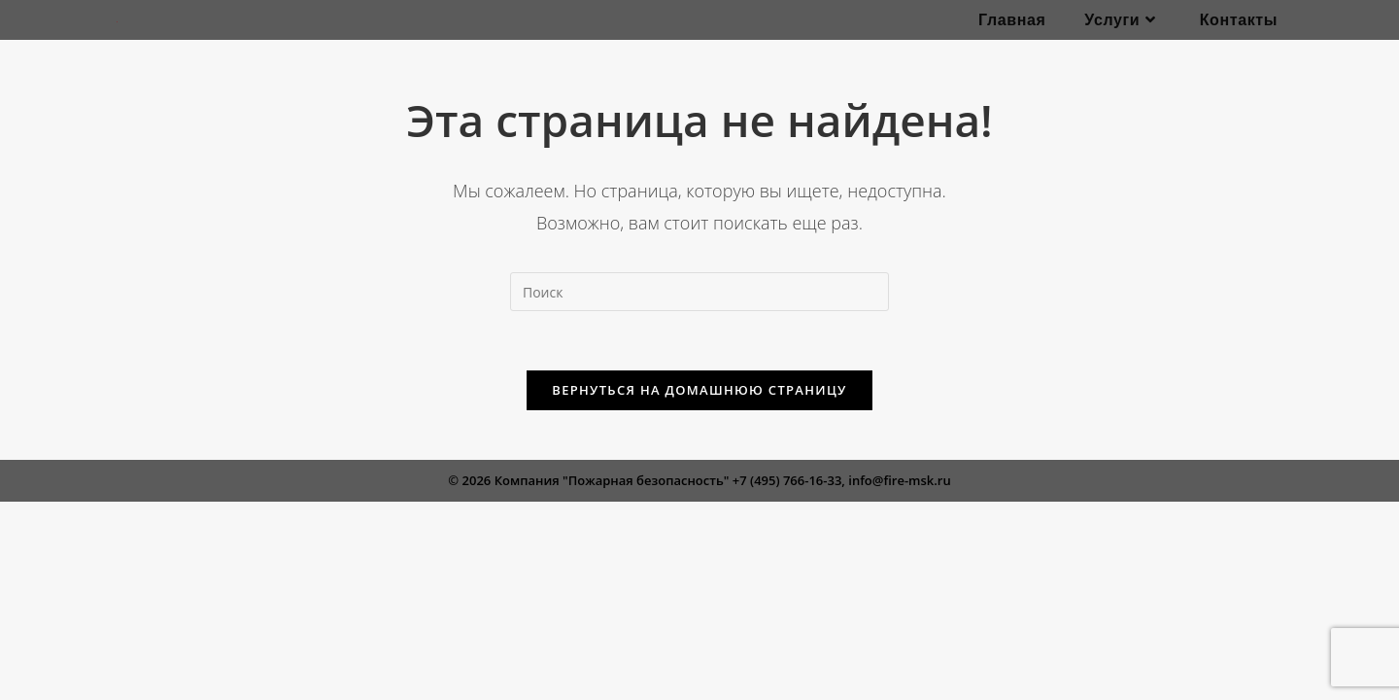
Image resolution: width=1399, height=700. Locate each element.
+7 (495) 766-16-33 (787, 480)
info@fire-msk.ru (899, 480)
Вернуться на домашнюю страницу (699, 390)
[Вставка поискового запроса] (699, 291)
